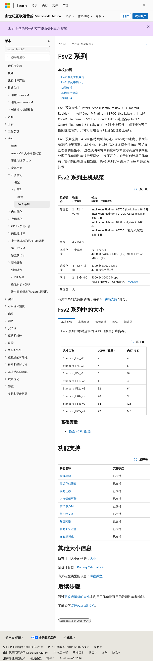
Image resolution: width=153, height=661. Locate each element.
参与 (105, 652)
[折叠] (49, 41)
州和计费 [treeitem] (16, 270)
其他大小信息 (69, 93)
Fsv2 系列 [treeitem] (23, 204)
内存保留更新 (68, 498)
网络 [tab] (115, 322)
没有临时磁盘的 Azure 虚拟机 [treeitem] (29, 291)
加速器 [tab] (128, 322)
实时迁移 (65, 491)
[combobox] (27, 49)
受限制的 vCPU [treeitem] (20, 284)
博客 (91, 652)
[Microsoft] (7, 5)
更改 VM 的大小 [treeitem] (21, 160)
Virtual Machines (82, 44)
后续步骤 (66, 98)
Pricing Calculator (89, 567)
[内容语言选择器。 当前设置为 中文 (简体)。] (14, 637)
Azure (62, 44)
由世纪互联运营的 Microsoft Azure (24, 652)
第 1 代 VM (66, 514)
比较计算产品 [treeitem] (16, 80)
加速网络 (65, 521)
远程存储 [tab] (100, 322)
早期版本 (78, 652)
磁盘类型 (96, 576)
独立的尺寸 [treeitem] (18, 255)
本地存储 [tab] (83, 322)
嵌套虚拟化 (67, 536)
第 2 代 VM (67, 506)
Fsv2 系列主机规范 (72, 77)
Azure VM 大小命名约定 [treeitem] (26, 153)
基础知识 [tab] (66, 322)
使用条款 (36, 658)
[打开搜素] (144, 5)
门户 (126, 16)
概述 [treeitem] (11, 73)
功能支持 (66, 87)
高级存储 (65, 476)
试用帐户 (140, 16)
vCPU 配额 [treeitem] (17, 277)
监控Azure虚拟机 (83, 605)
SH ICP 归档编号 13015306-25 (21, 647)
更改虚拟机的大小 (77, 597)
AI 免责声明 (61, 652)
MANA (132, 281)
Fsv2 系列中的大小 (72, 82)
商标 (49, 658)
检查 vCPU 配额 (80, 431)
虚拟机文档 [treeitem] (15, 66)
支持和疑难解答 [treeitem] (17, 393)
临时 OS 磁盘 (68, 529)
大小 (93, 558)
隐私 (96, 647)
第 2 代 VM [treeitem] (18, 248)
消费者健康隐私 (13, 658)
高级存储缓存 (68, 483)
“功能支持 (110, 299)
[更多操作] (146, 44)
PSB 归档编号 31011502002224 (67, 647)
